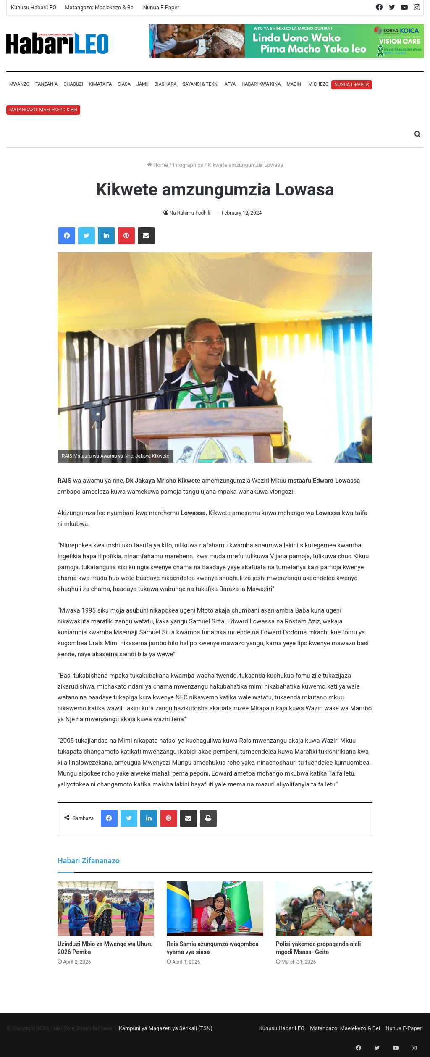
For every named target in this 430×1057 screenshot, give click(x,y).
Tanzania (46, 84)
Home (157, 165)
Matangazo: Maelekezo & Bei (100, 7)
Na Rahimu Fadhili (189, 213)
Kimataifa (100, 84)
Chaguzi (73, 84)
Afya (230, 84)
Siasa (124, 84)
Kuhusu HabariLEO (33, 7)
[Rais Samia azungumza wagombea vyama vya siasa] (215, 908)
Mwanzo (19, 84)
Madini (294, 84)
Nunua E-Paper (161, 7)
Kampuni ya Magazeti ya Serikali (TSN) (165, 1028)
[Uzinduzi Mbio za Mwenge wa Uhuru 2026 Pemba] (106, 908)
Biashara (166, 84)
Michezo (318, 84)
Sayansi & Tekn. (200, 84)
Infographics (188, 165)
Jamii (142, 84)
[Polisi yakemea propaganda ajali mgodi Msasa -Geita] (324, 908)
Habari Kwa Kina (261, 84)
